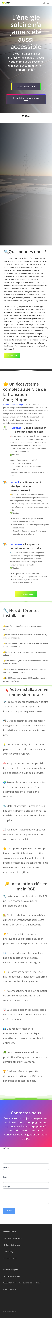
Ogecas (16, 427)
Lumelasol (16, 544)
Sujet (5, 1177)
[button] (48, 3)
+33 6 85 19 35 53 (10, 1258)
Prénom (7, 1148)
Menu (26, 116)
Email (6, 1167)
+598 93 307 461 (9, 1289)
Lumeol (14, 482)
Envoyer (9, 1211)
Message (7, 1187)
